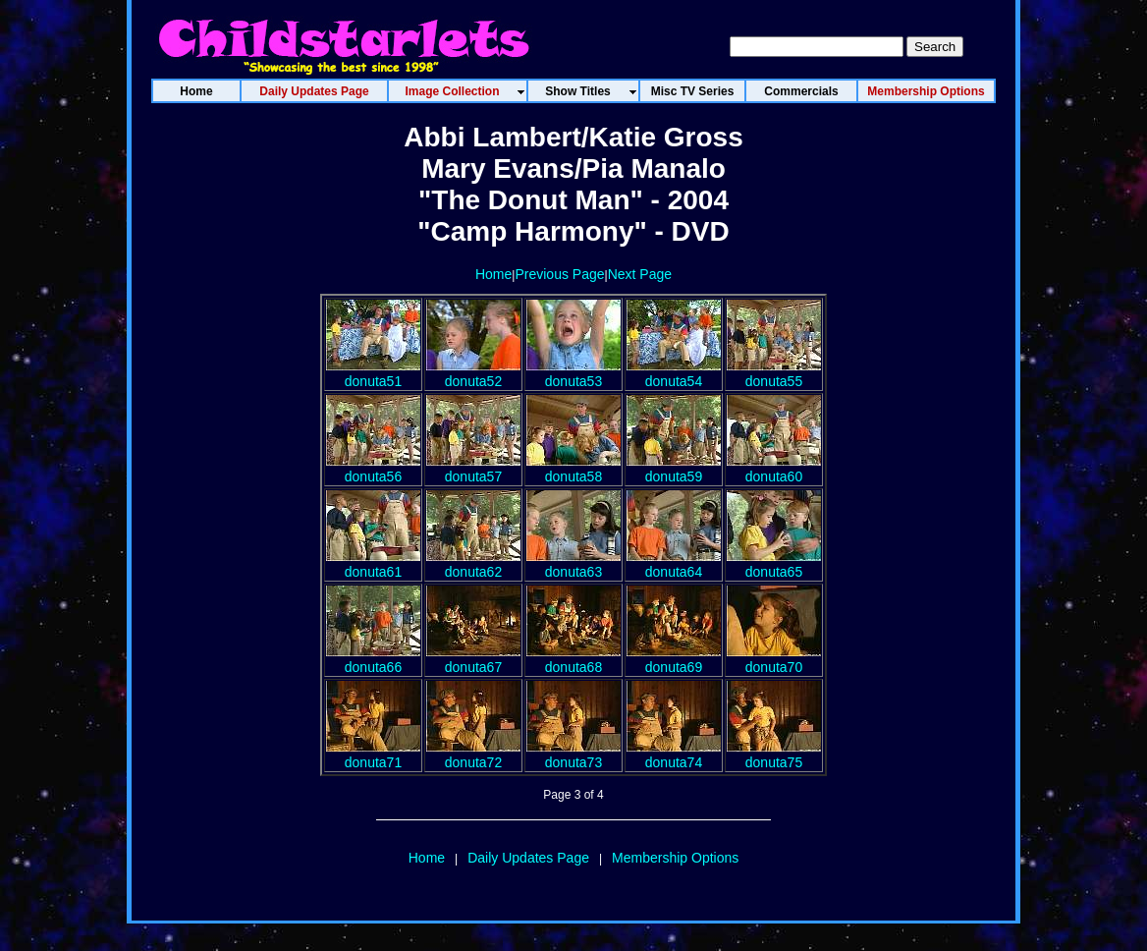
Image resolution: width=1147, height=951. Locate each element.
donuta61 (373, 564)
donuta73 (573, 754)
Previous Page (559, 274)
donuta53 (573, 373)
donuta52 (473, 373)
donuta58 (573, 468)
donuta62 (473, 564)
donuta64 (674, 564)
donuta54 (674, 373)
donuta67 (473, 659)
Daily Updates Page (528, 858)
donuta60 (774, 468)
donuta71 (373, 754)
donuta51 (373, 373)
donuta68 (573, 659)
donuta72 (473, 754)
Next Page (640, 274)
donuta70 (774, 659)
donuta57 (473, 468)
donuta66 (373, 659)
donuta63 (573, 564)
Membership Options (675, 858)
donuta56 (373, 468)
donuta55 (774, 373)
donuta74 (674, 754)
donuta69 (674, 659)
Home (493, 274)
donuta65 (774, 564)
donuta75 (774, 754)
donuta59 (674, 468)
